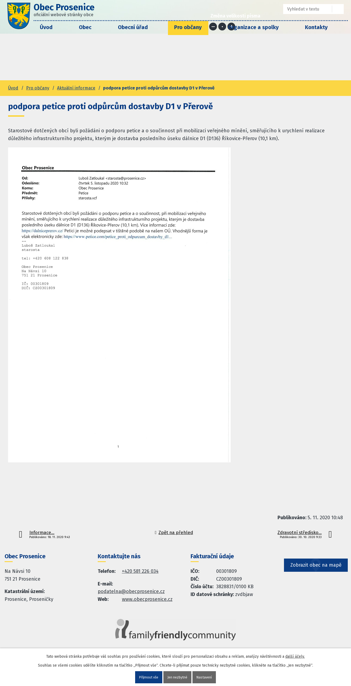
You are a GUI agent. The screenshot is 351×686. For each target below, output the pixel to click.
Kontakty (316, 27)
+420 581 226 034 (140, 571)
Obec (85, 27)
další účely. (295, 656)
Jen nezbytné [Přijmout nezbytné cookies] (177, 677)
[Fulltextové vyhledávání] (303, 9)
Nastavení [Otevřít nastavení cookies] (206, 677)
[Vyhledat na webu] (338, 9)
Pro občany (188, 27)
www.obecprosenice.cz (147, 599)
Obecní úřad (133, 27)
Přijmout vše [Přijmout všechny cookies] (146, 677)
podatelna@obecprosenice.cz (131, 591)
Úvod (46, 27)
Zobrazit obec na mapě (316, 575)
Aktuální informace (76, 88)
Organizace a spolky (253, 27)
